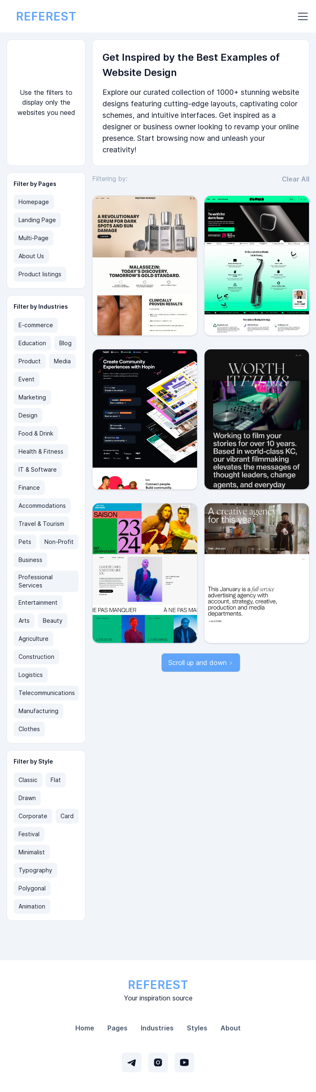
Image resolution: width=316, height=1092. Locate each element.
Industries (157, 1028)
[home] (46, 16)
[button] (301, 16)
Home (84, 1028)
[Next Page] (200, 662)
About (231, 1028)
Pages (117, 1028)
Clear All (295, 179)
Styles (197, 1028)
